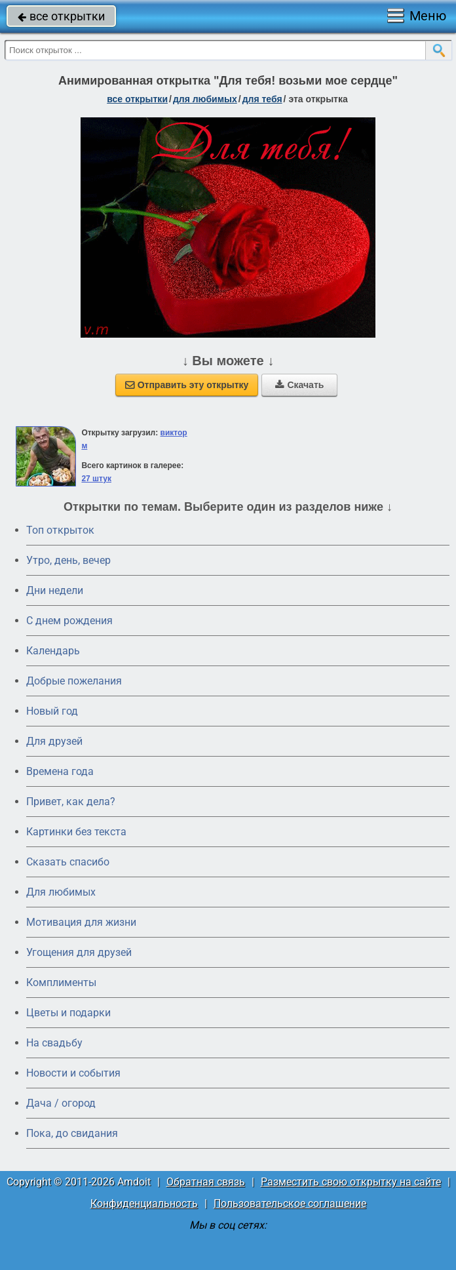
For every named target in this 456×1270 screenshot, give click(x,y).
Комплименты (61, 982)
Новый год (52, 711)
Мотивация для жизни (81, 922)
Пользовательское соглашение (290, 1203)
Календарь (53, 651)
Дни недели (54, 590)
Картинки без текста (76, 831)
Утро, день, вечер (68, 560)
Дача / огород (61, 1103)
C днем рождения (69, 620)
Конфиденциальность (144, 1203)
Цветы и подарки (68, 1012)
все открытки (61, 16)
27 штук (96, 478)
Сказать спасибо (67, 862)
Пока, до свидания (72, 1133)
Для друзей (54, 741)
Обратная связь (205, 1182)
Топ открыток (60, 530)
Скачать (299, 385)
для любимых (205, 99)
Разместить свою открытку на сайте (351, 1182)
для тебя (262, 99)
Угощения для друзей (79, 952)
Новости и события (73, 1073)
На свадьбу (54, 1043)
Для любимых (61, 892)
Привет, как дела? (70, 801)
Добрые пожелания (74, 681)
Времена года (60, 771)
